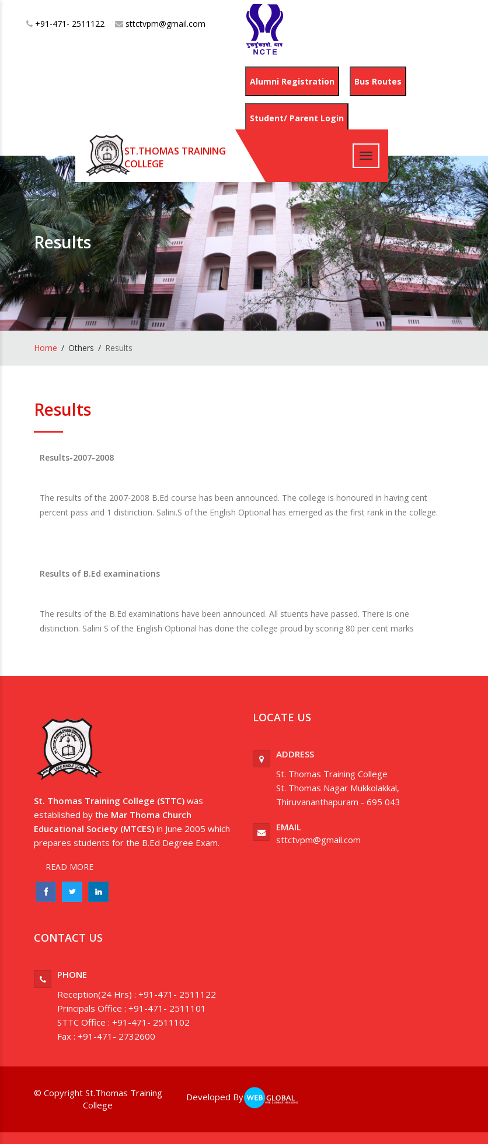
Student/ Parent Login (297, 118)
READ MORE (69, 866)
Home (45, 347)
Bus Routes (378, 81)
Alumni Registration (292, 81)
